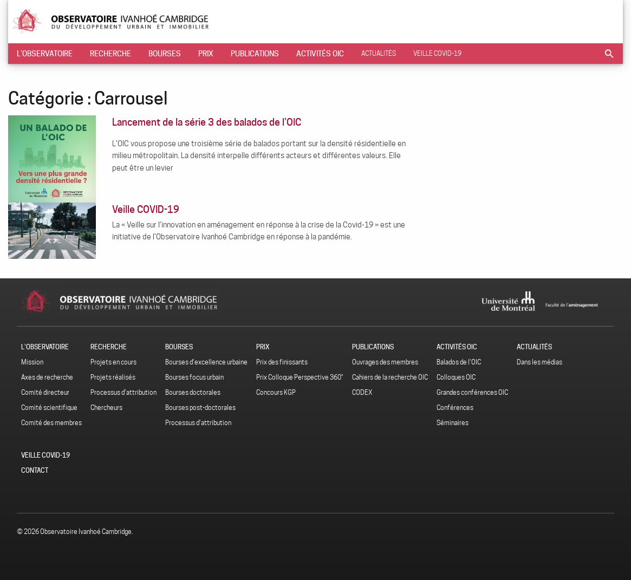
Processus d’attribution (123, 392)
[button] (609, 53)
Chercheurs (106, 407)
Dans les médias (539, 362)
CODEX (362, 392)
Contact (34, 470)
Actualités (378, 53)
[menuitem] (44, 53)
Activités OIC (320, 53)
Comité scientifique (49, 407)
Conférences (455, 407)
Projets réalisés (112, 377)
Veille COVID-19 (437, 53)
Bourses (164, 53)
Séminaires (453, 423)
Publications (255, 53)
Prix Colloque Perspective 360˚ (299, 377)
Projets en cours (113, 362)
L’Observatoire (45, 53)
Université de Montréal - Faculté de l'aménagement (548, 301)
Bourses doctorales (192, 392)
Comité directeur (45, 392)
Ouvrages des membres (385, 362)
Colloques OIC (456, 377)
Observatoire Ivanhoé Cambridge (142, 22)
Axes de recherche (47, 377)
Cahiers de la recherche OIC (390, 377)
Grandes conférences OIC (472, 392)
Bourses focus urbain (194, 377)
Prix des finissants (282, 362)
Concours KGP (276, 392)
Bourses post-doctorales (200, 407)
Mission (32, 362)
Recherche (110, 53)
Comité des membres (51, 423)
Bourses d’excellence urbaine (206, 362)
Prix (205, 53)
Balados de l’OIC (459, 362)
